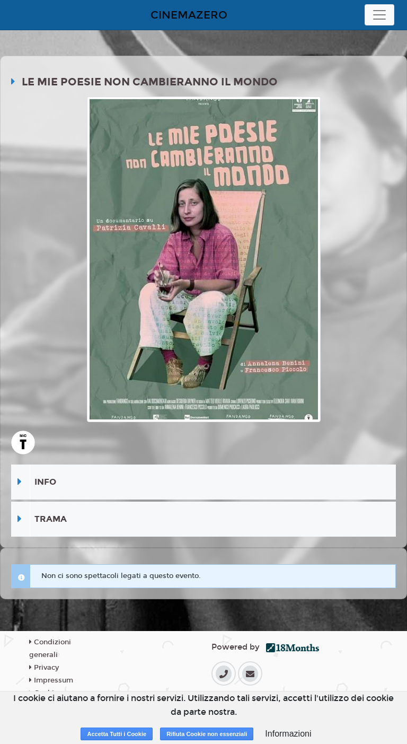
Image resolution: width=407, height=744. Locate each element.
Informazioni (288, 733)
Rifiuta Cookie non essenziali (206, 734)
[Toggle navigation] (379, 14)
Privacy (44, 667)
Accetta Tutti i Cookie (116, 734)
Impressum (51, 680)
